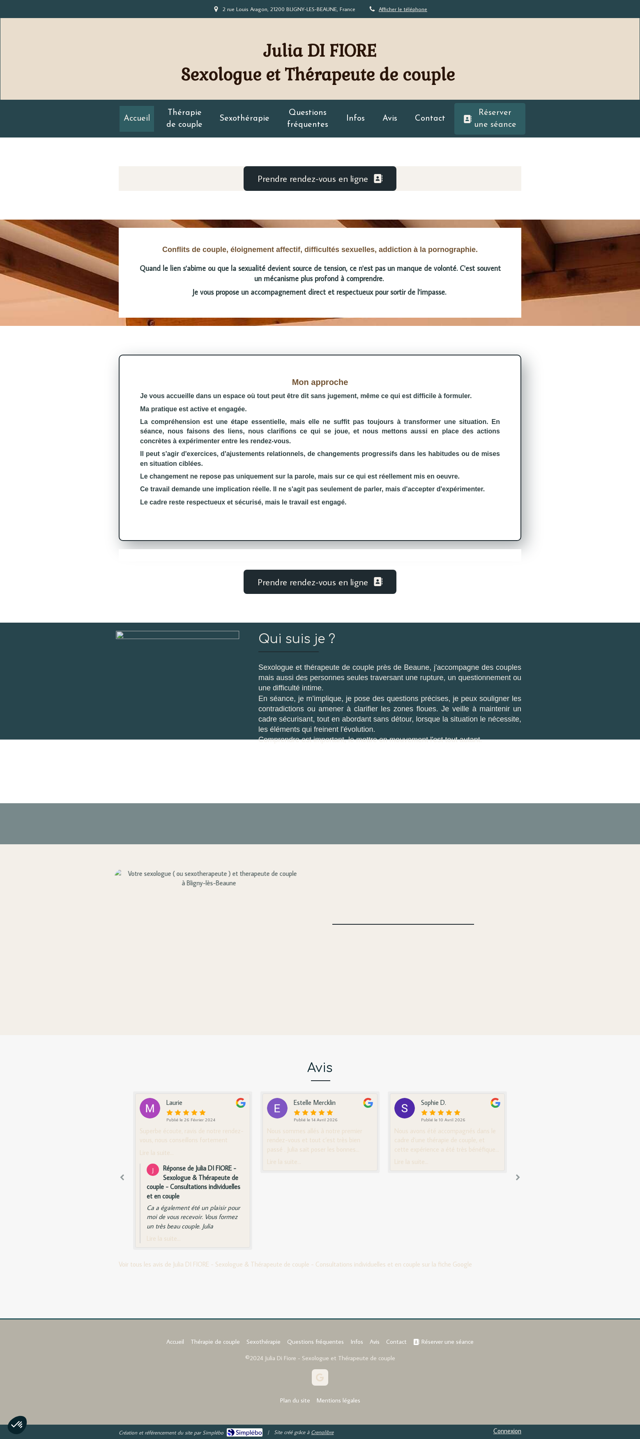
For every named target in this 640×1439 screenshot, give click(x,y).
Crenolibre (322, 1432)
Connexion (507, 1431)
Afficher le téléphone (403, 9)
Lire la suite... (157, 1152)
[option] (320, 1132)
